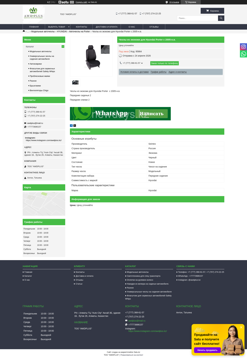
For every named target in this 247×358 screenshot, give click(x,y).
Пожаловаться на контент (132, 355)
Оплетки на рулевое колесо (140, 280)
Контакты (81, 27)
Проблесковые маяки (40, 76)
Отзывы (153, 27)
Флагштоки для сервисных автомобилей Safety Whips (148, 297)
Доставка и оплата (106, 27)
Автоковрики (36, 64)
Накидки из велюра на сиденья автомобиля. (148, 284)
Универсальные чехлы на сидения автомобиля (149, 291)
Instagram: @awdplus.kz (189, 280)
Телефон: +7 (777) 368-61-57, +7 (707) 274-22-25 (201, 272)
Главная (34, 27)
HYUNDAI (62, 31)
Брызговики (35, 86)
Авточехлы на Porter (79, 31)
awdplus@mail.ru (35, 123)
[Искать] (221, 18)
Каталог (30, 46)
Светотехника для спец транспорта (143, 276)
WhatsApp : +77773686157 (190, 276)
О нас (132, 27)
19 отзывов (174, 2)
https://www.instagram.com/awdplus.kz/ (44, 140)
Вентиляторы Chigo (39, 90)
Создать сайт (81, 2)
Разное (33, 81)
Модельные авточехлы (43, 31)
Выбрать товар (56, 27)
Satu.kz (137, 352)
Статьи (79, 284)
